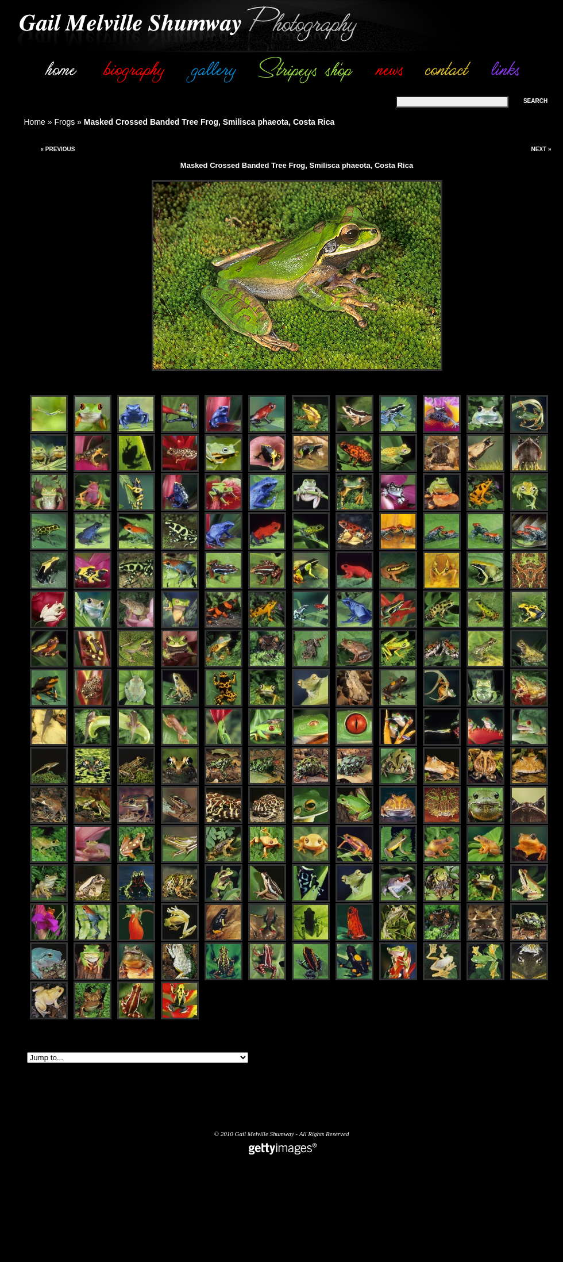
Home (34, 121)
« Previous (57, 149)
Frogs (64, 121)
